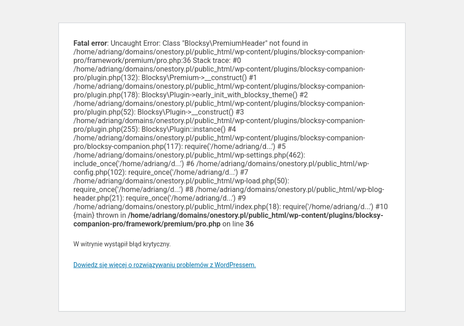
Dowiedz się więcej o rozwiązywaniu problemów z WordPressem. (164, 264)
